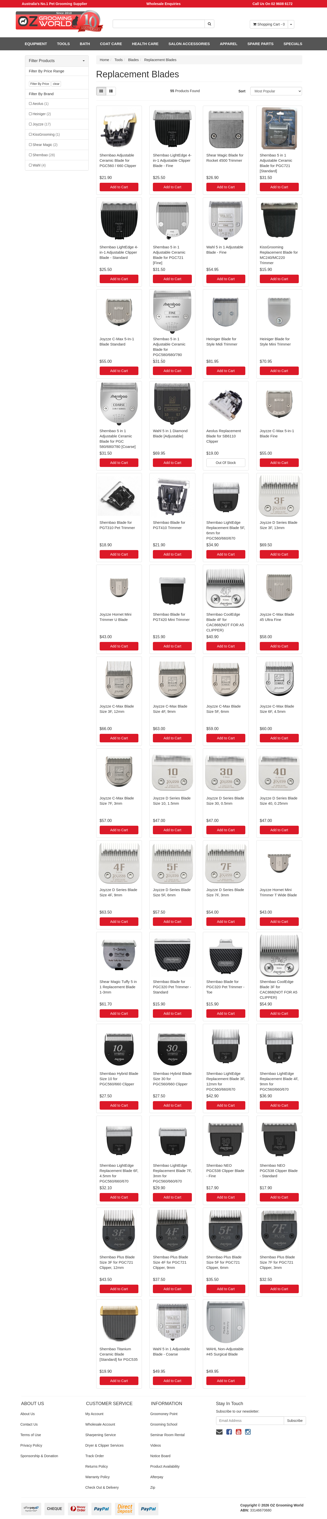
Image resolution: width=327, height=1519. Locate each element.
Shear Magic (45, 145)
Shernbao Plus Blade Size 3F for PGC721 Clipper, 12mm (117, 1262)
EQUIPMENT (36, 44)
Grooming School (163, 1424)
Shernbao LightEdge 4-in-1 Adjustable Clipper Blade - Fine (172, 160)
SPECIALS (293, 44)
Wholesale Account (100, 1424)
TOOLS (63, 44)
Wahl (39, 165)
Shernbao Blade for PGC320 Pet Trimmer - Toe (225, 986)
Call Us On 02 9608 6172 (273, 4)
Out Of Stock (226, 463)
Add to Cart (119, 187)
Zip (152, 1487)
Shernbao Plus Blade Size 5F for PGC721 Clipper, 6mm (224, 1262)
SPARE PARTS (260, 44)
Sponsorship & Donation (39, 1456)
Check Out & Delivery (102, 1487)
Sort (241, 91)
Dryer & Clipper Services (104, 1445)
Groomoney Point (163, 1414)
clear (56, 84)
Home (104, 60)
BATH (85, 44)
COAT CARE (111, 44)
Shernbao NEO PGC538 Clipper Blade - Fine (225, 1170)
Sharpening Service (100, 1435)
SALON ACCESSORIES (189, 44)
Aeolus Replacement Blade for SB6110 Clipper (223, 436)
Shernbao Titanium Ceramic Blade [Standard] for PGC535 (119, 1354)
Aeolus (41, 104)
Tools (118, 60)
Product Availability (164, 1466)
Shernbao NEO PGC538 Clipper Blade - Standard (279, 1170)
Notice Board (160, 1456)
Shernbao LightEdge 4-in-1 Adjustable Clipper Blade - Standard (119, 252)
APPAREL (229, 44)
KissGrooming (46, 134)
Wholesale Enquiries (163, 4)
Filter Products (57, 61)
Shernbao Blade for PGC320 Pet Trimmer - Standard (172, 986)
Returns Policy (96, 1466)
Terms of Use (30, 1435)
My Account (94, 1414)
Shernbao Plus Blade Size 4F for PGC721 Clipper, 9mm (170, 1262)
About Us (27, 1414)
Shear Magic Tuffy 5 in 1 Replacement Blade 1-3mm (118, 986)
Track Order (94, 1456)
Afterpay (156, 1477)
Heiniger (42, 114)
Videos (155, 1445)
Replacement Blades (160, 60)
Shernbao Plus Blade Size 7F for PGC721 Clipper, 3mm (277, 1262)
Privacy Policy (31, 1445)
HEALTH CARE (145, 44)
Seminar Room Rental (167, 1435)
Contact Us (29, 1424)
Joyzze (42, 124)
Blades (133, 60)
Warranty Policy (97, 1477)
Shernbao (44, 155)
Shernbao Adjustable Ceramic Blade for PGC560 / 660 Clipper (118, 160)
